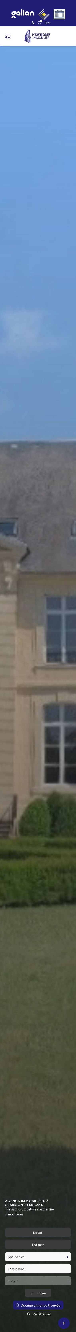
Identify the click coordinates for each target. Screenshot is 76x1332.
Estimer (38, 1251)
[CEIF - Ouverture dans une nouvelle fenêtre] (44, 14)
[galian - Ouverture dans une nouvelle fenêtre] (22, 13)
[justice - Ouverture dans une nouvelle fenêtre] (59, 14)
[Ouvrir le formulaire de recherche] (38, 1299)
